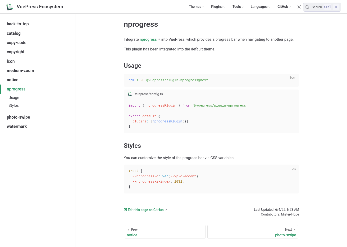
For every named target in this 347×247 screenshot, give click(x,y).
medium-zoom (20, 70)
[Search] (322, 7)
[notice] (165, 231)
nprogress (16, 89)
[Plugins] (218, 6)
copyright (15, 51)
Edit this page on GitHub (144, 210)
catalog (14, 33)
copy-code (16, 42)
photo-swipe (18, 117)
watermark (17, 126)
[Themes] (196, 6)
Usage (14, 97)
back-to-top (18, 24)
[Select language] (260, 6)
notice (12, 79)
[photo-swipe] (252, 231)
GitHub (283, 7)
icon (11, 61)
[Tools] (238, 6)
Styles (14, 105)
